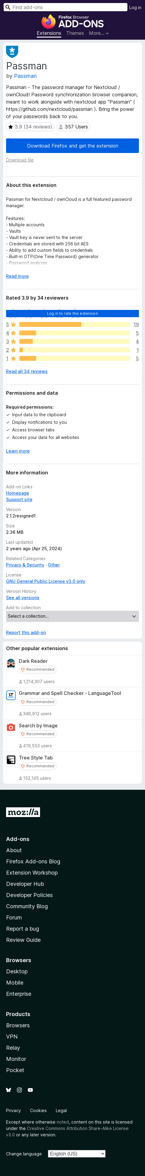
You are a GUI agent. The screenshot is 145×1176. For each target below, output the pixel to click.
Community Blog (27, 906)
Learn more (18, 450)
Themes (75, 33)
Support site (19, 499)
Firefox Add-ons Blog (33, 861)
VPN (12, 1036)
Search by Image (38, 726)
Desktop (17, 971)
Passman (25, 76)
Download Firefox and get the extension (72, 146)
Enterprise (18, 994)
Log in (135, 7)
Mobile (14, 982)
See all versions (22, 597)
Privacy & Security (25, 564)
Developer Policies (29, 895)
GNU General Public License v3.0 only (45, 581)
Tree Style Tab (36, 758)
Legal (61, 1110)
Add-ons (17, 839)
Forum (14, 917)
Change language (24, 1153)
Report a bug (22, 928)
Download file (20, 159)
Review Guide (23, 940)
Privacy (13, 1110)
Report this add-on (26, 632)
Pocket (15, 1070)
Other (54, 564)
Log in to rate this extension (72, 313)
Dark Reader (33, 661)
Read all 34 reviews (27, 371)
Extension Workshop (32, 872)
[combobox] (65, 7)
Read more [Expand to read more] (17, 276)
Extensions (49, 33)
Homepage (17, 493)
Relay (13, 1048)
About (14, 850)
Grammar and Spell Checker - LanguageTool (70, 693)
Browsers (18, 1025)
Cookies (38, 1110)
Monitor (16, 1059)
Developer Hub (25, 884)
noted (63, 1122)
